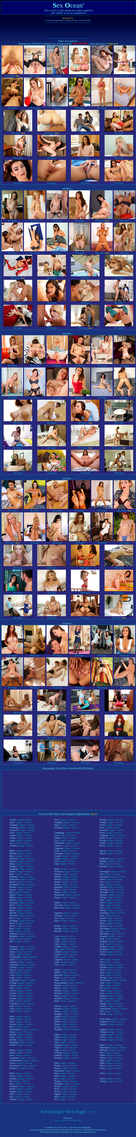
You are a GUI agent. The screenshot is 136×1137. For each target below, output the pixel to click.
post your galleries (61, 1120)
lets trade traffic (75, 1120)
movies (28, 820)
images (12, 74)
